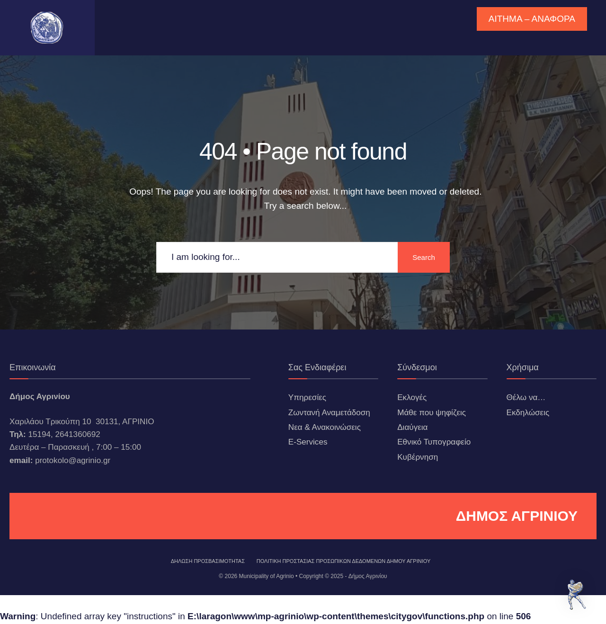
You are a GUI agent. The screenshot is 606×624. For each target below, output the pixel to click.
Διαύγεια (412, 427)
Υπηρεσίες (307, 397)
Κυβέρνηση (417, 457)
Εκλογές (412, 397)
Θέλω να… (526, 397)
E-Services (308, 441)
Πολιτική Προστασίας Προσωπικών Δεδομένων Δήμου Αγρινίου (344, 561)
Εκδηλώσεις (528, 412)
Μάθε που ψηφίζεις (431, 412)
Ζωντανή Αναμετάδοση (329, 412)
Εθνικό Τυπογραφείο (434, 441)
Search (423, 257)
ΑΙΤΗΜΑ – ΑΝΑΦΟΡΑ (532, 19)
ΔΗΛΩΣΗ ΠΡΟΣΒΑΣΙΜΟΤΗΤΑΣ (208, 561)
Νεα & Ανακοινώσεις (324, 427)
